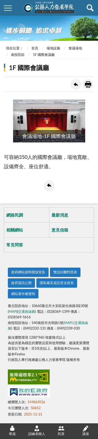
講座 (85, 430)
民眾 (61, 430)
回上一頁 (76, 84)
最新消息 (59, 214)
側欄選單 (8, 8)
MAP (12, 311)
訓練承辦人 (36, 430)
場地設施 (53, 48)
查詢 (90, 8)
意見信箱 (59, 229)
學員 (12, 430)
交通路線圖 (26, 311)
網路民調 (14, 214)
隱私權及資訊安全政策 (57, 283)
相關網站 (14, 229)
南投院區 (18, 55)
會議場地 (75, 48)
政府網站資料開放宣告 (28, 272)
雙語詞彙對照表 (65, 272)
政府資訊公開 (21, 283)
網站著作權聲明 (23, 294)
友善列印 (88, 84)
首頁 (34, 48)
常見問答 (14, 244)
